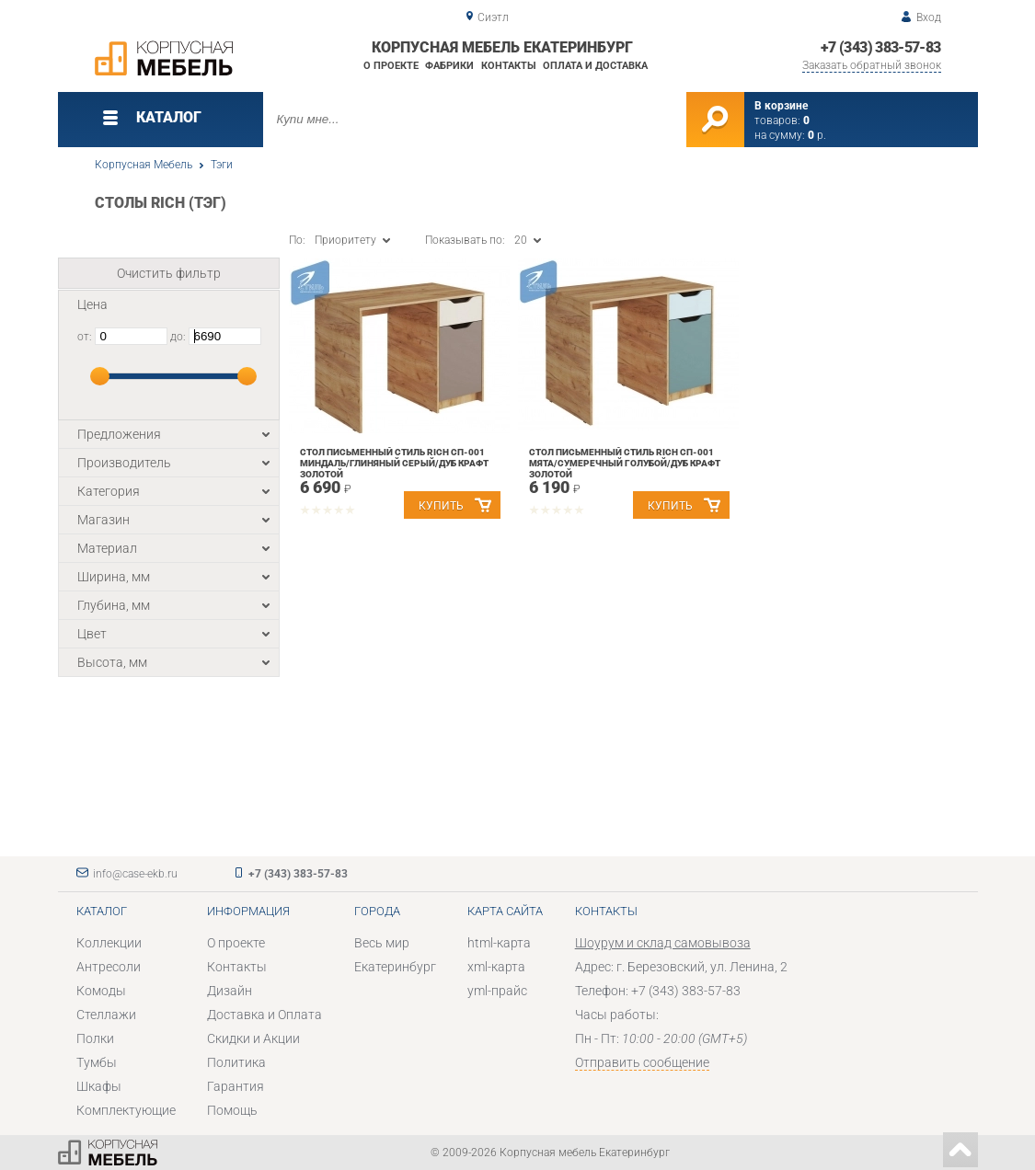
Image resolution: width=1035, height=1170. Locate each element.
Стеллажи (106, 1014)
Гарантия (235, 1086)
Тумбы (96, 1062)
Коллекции (109, 942)
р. (817, 135)
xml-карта (496, 966)
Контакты (508, 66)
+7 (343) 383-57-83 (880, 47)
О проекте (391, 66)
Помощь (232, 1110)
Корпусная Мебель (143, 164)
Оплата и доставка (595, 66)
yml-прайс (497, 990)
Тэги (222, 164)
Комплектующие (126, 1110)
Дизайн (229, 990)
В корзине (781, 105)
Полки (95, 1038)
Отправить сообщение (642, 1062)
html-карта (499, 942)
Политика (236, 1062)
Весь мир (381, 942)
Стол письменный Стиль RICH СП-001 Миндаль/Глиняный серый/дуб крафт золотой (394, 463)
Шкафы (98, 1086)
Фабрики (449, 66)
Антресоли (108, 966)
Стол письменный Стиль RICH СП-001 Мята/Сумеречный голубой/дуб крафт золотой (624, 463)
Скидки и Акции (253, 1038)
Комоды (101, 990)
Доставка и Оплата (264, 1014)
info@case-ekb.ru (135, 873)
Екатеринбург (395, 966)
